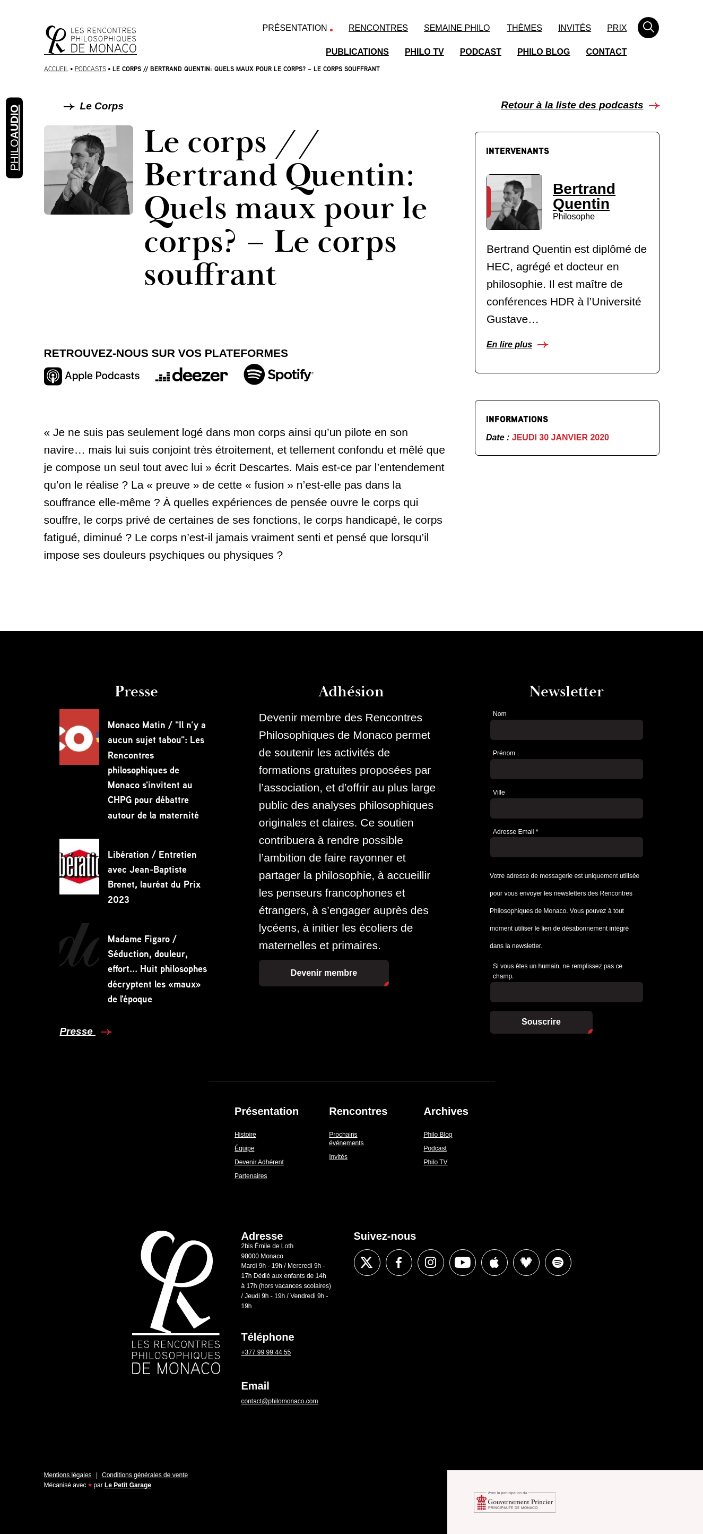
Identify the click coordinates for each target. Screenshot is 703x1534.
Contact (606, 51)
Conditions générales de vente (145, 1475)
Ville (499, 792)
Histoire (245, 1134)
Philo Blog (543, 51)
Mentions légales (68, 1475)
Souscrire (541, 1021)
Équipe (244, 1148)
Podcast (480, 51)
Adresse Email (515, 832)
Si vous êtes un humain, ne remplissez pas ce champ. (557, 971)
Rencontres (378, 27)
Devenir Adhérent (259, 1162)
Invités (574, 27)
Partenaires (251, 1176)
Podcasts (90, 69)
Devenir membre (324, 972)
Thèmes (524, 27)
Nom (499, 714)
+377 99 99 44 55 (266, 1352)
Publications (357, 51)
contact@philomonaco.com (279, 1401)
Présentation (295, 27)
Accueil (56, 69)
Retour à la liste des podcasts (572, 104)
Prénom (504, 753)
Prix (617, 27)
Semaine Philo (457, 27)
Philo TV (424, 51)
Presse (77, 1031)
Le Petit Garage (128, 1485)
